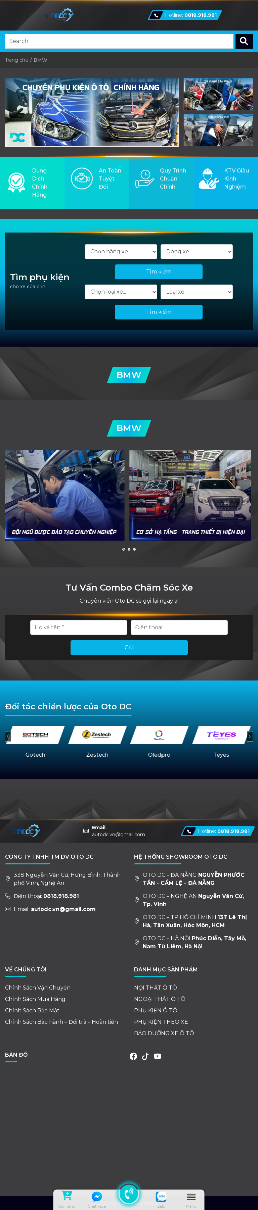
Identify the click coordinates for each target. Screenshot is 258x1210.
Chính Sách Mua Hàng (35, 999)
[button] (123, 549)
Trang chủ (16, 60)
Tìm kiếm (158, 271)
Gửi (129, 647)
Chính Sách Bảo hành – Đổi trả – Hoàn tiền (61, 1022)
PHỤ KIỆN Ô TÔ (155, 1010)
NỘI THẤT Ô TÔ (155, 988)
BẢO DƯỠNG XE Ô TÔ (164, 1033)
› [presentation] (249, 736)
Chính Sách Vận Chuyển (38, 988)
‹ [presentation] (7, 736)
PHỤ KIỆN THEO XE (161, 1022)
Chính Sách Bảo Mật (32, 1010)
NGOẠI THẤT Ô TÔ (159, 999)
